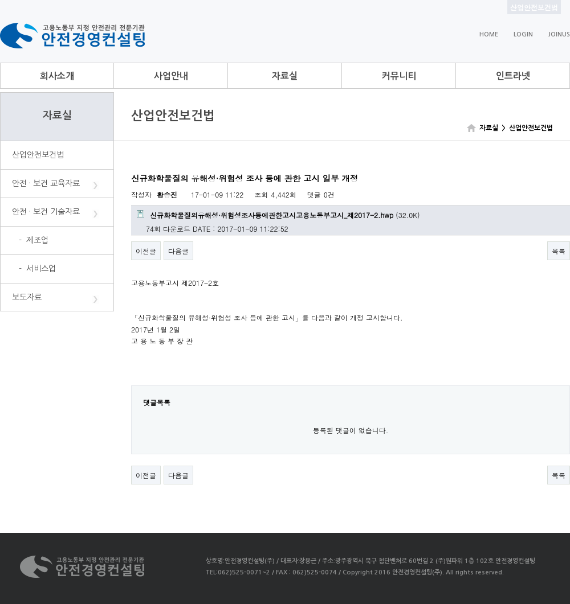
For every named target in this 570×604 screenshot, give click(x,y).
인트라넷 (513, 76)
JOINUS (559, 34)
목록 (558, 251)
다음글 (178, 251)
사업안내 (171, 76)
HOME (488, 34)
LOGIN (523, 34)
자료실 (285, 76)
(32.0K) (278, 215)
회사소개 (57, 76)
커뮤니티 (399, 76)
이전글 (146, 251)
